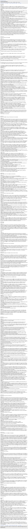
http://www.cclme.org (3, 0)
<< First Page (6, 525)
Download (2, 525)
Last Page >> (20, 525)
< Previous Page (11, 525)
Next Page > (16, 525)
